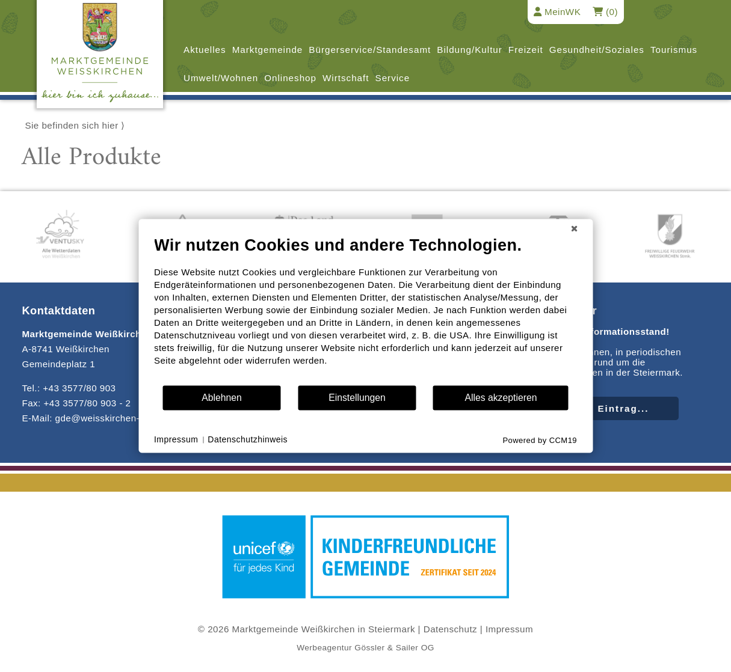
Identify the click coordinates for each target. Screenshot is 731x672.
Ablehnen (222, 398)
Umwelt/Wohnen (221, 78)
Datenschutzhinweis (248, 439)
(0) (605, 12)
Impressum (509, 629)
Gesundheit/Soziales (596, 49)
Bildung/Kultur (469, 49)
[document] (365, 309)
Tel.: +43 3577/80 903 (69, 388)
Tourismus (673, 49)
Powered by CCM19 (539, 440)
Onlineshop (290, 78)
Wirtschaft (345, 78)
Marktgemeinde (267, 49)
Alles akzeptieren (500, 398)
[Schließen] (574, 228)
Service (392, 78)
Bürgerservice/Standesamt (370, 49)
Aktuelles (205, 49)
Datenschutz (450, 629)
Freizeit (525, 49)
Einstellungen (357, 398)
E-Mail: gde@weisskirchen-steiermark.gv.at (115, 418)
